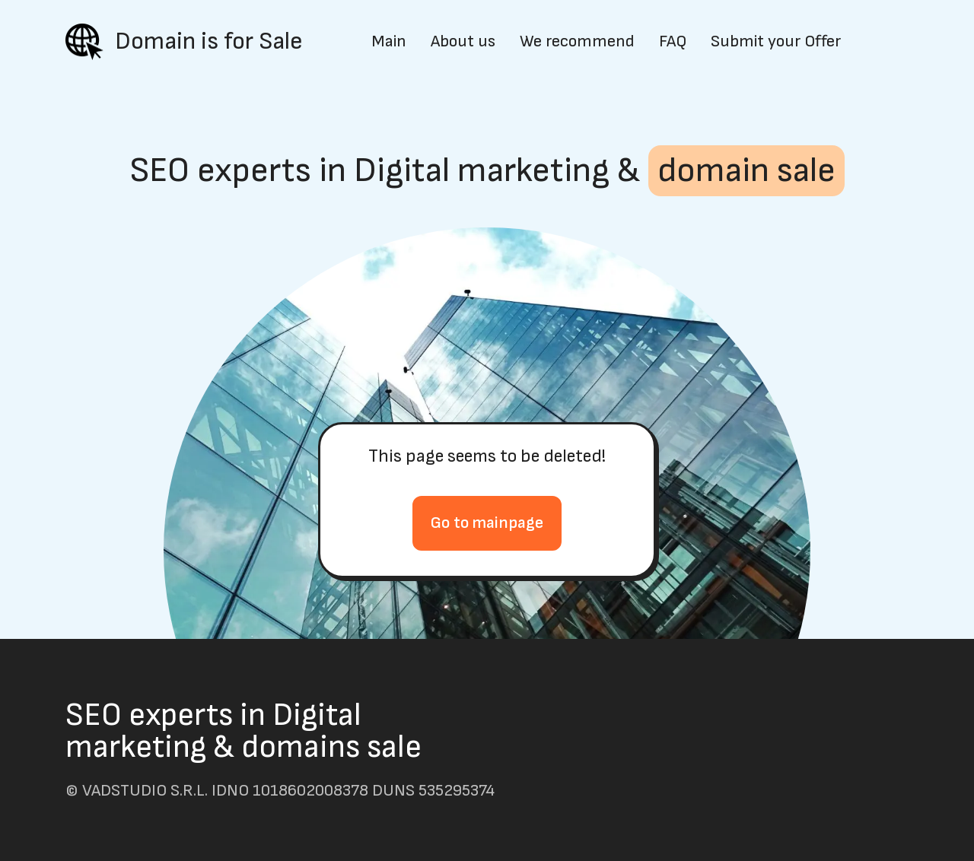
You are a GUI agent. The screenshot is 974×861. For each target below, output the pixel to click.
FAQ (672, 42)
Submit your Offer (776, 42)
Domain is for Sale (209, 42)
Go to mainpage (487, 523)
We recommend (577, 42)
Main (388, 42)
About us (463, 42)
